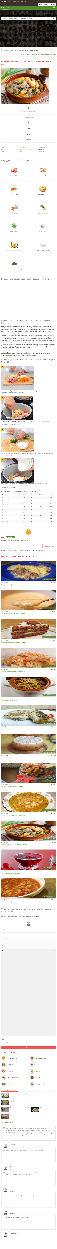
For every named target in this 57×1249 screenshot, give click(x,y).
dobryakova (13, 1233)
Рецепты (28, 54)
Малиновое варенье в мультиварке (11, 873)
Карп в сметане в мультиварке (9, 729)
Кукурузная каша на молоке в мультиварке (13, 613)
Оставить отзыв (49, 546)
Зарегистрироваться (44, 4)
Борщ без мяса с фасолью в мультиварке (13, 902)
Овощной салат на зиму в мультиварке (12, 786)
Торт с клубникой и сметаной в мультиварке (13, 642)
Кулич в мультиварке (7, 758)
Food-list (5, 8)
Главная (22, 54)
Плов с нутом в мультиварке (9, 700)
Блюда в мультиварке (26, 149)
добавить (15, 550)
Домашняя (4, 149)
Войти (53, 4)
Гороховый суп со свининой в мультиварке (13, 815)
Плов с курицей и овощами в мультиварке (13, 671)
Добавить (28, 1047)
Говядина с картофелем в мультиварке (12, 584)
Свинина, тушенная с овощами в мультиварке (14, 844)
